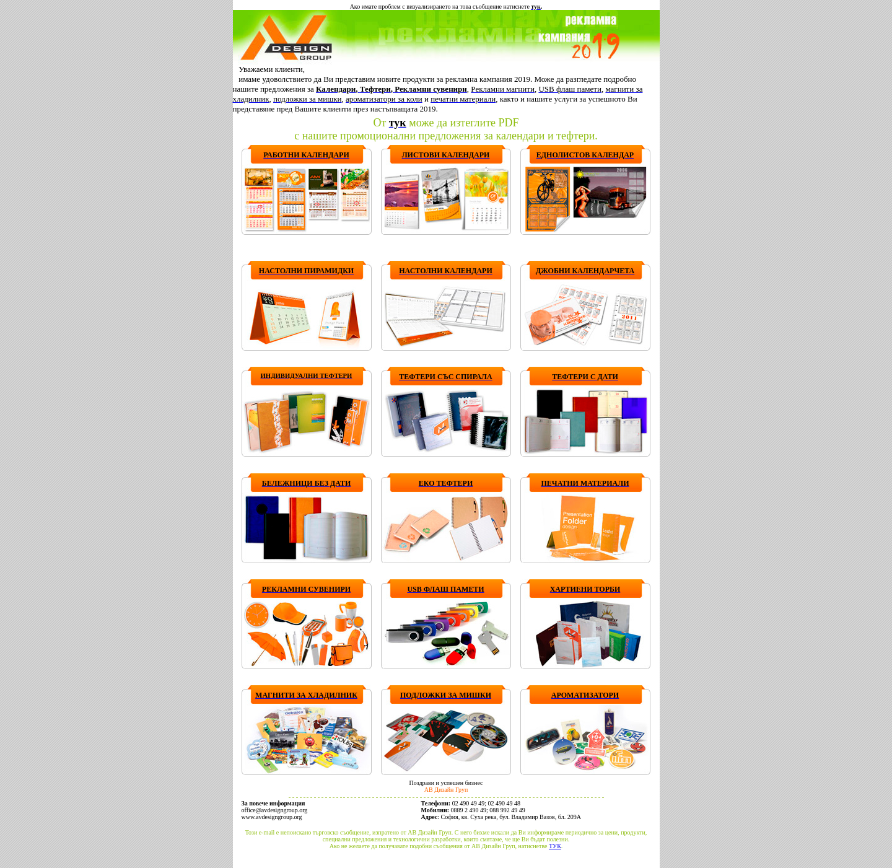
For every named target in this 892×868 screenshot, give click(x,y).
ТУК (555, 846)
